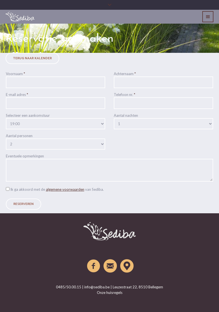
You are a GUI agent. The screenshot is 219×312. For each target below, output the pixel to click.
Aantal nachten (126, 115)
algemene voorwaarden (65, 189)
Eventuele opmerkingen (25, 156)
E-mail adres (17, 94)
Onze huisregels (109, 292)
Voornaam (15, 73)
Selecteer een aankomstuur (28, 115)
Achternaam (125, 73)
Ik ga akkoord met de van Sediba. (57, 189)
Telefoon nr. (124, 94)
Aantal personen (19, 135)
